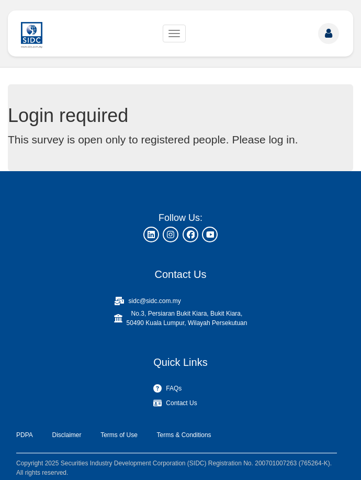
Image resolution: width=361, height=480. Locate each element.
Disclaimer (66, 435)
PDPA (24, 435)
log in (281, 139)
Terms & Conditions (184, 435)
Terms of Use (119, 435)
